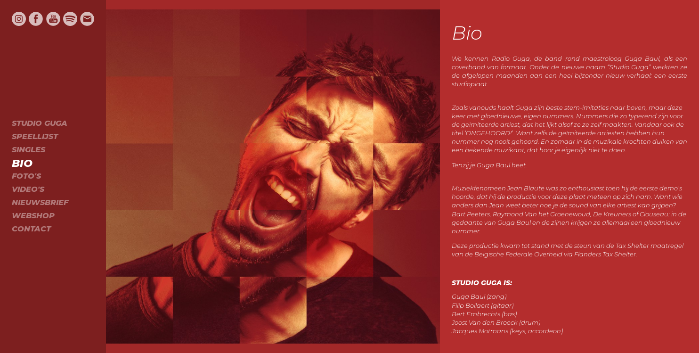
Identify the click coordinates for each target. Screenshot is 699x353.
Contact (31, 228)
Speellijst (35, 136)
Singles (28, 149)
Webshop (33, 215)
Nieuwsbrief (40, 202)
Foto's (26, 176)
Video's (28, 189)
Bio (22, 163)
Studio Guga (39, 123)
